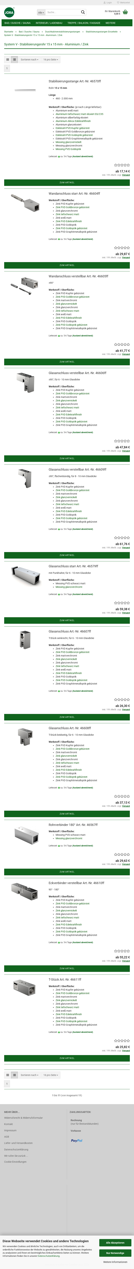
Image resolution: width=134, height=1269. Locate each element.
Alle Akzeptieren (115, 1242)
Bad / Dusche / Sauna (18, 23)
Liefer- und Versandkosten (18, 1143)
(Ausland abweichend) (82, 156)
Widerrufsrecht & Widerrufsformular (23, 1117)
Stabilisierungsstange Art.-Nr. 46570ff (75, 81)
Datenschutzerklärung (48, 1256)
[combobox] (29, 59)
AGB (6, 1136)
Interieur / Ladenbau (49, 23)
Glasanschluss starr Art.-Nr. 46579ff (73, 566)
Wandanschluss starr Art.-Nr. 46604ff (74, 193)
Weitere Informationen (115, 1262)
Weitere (111, 23)
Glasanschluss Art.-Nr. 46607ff (70, 631)
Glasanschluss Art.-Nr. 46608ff (70, 728)
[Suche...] (41, 12)
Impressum (10, 1130)
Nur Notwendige (115, 1253)
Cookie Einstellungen (15, 1161)
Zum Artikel (67, 182)
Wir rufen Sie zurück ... (16, 1155)
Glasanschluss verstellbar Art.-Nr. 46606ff (77, 373)
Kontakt (8, 1124)
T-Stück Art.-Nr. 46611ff (65, 979)
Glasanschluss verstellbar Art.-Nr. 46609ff (77, 469)
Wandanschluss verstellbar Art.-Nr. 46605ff (78, 276)
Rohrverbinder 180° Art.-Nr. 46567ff (73, 825)
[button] (7, 59)
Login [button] (108, 2)
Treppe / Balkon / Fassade (84, 23)
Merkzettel (123, 2)
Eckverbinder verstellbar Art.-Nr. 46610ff (76, 883)
